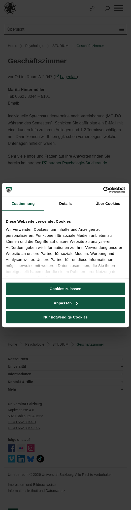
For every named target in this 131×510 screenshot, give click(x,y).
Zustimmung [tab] (23, 203)
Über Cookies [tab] (107, 203)
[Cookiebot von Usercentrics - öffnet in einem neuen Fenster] (103, 190)
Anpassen (66, 303)
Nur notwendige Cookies (65, 317)
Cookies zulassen (65, 289)
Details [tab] (65, 203)
